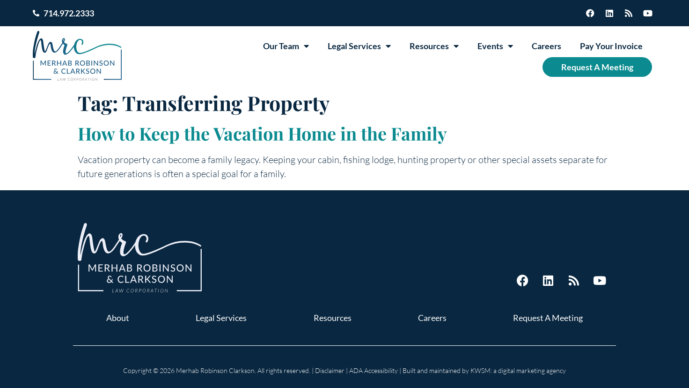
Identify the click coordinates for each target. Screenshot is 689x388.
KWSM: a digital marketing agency (518, 370)
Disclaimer (329, 370)
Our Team (286, 46)
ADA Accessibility (373, 370)
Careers (546, 46)
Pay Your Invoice (611, 46)
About (117, 318)
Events (495, 46)
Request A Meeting (597, 67)
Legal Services (359, 46)
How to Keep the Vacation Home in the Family (262, 133)
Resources (434, 46)
